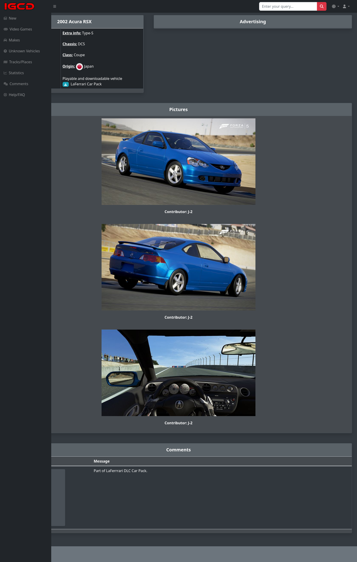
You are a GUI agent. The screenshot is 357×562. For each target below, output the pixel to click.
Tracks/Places (18, 61)
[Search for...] (288, 6)
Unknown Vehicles (22, 50)
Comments (16, 83)
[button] (335, 6)
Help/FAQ (14, 94)
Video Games (18, 29)
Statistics (14, 72)
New (10, 18)
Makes (12, 40)
